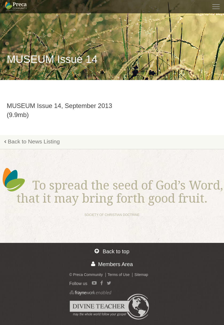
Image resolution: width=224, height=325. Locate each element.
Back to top (112, 251)
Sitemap (141, 274)
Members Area (112, 264)
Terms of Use (118, 274)
